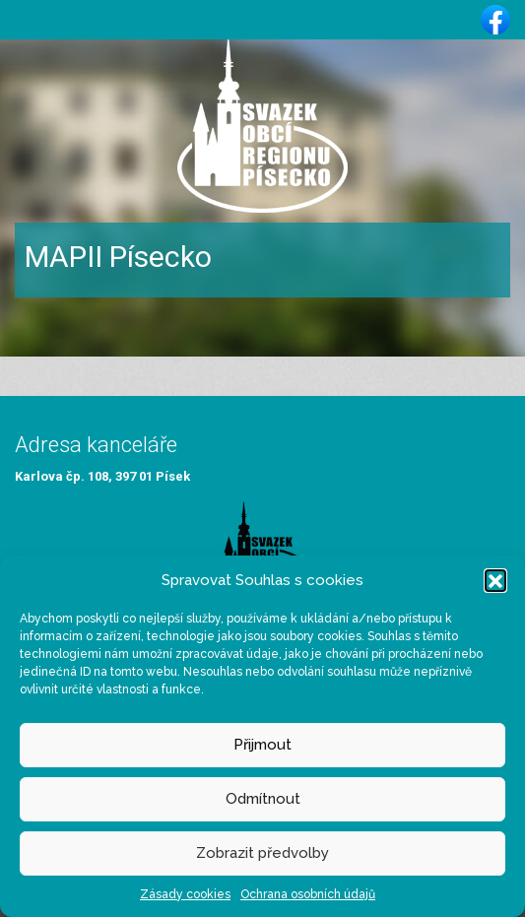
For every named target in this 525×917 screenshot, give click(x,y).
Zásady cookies (185, 894)
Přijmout (262, 744)
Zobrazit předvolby (262, 853)
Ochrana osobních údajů (307, 894)
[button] (495, 580)
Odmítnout (263, 799)
